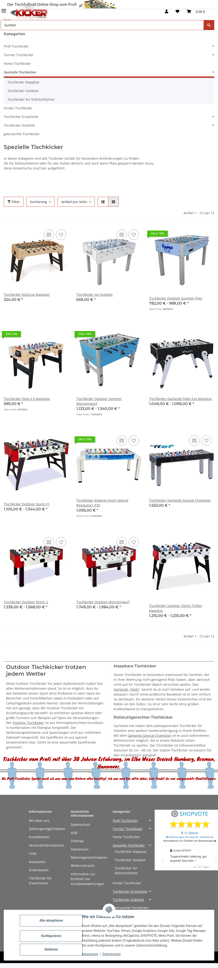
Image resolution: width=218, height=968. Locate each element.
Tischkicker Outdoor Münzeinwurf (102, 602)
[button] (166, 11)
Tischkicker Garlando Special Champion (180, 500)
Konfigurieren (51, 936)
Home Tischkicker (17, 63)
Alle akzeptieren (51, 920)
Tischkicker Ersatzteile (21, 116)
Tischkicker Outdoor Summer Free (175, 298)
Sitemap (77, 841)
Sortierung (38, 202)
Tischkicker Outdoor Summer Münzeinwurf (99, 401)
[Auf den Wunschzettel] (61, 235)
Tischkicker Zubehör (19, 125)
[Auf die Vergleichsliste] (49, 235)
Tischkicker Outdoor (23, 91)
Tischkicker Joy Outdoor (94, 294)
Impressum (80, 849)
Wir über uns (39, 820)
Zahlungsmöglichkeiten (47, 829)
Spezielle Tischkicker (20, 72)
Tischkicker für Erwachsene (40, 880)
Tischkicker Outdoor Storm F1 (27, 504)
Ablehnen (51, 949)
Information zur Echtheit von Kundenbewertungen (87, 879)
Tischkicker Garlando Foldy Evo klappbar (180, 398)
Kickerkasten (39, 870)
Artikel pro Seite (74, 202)
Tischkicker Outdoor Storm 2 (26, 602)
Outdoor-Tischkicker (28, 722)
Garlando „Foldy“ (127, 689)
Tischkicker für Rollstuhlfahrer (31, 99)
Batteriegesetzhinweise (89, 857)
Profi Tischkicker (16, 46)
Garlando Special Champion (149, 735)
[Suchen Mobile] (102, 25)
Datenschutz (80, 824)
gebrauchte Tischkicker (22, 134)
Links (33, 853)
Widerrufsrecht (83, 865)
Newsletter (37, 862)
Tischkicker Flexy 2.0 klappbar (27, 398)
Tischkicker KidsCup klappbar (27, 294)
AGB (74, 832)
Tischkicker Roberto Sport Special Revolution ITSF (102, 502)
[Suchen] (209, 25)
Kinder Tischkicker (18, 108)
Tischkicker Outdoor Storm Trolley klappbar (175, 608)
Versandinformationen (46, 845)
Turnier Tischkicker (19, 55)
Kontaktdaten (39, 837)
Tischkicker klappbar (23, 82)
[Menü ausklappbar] (3, 9)
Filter (13, 202)
